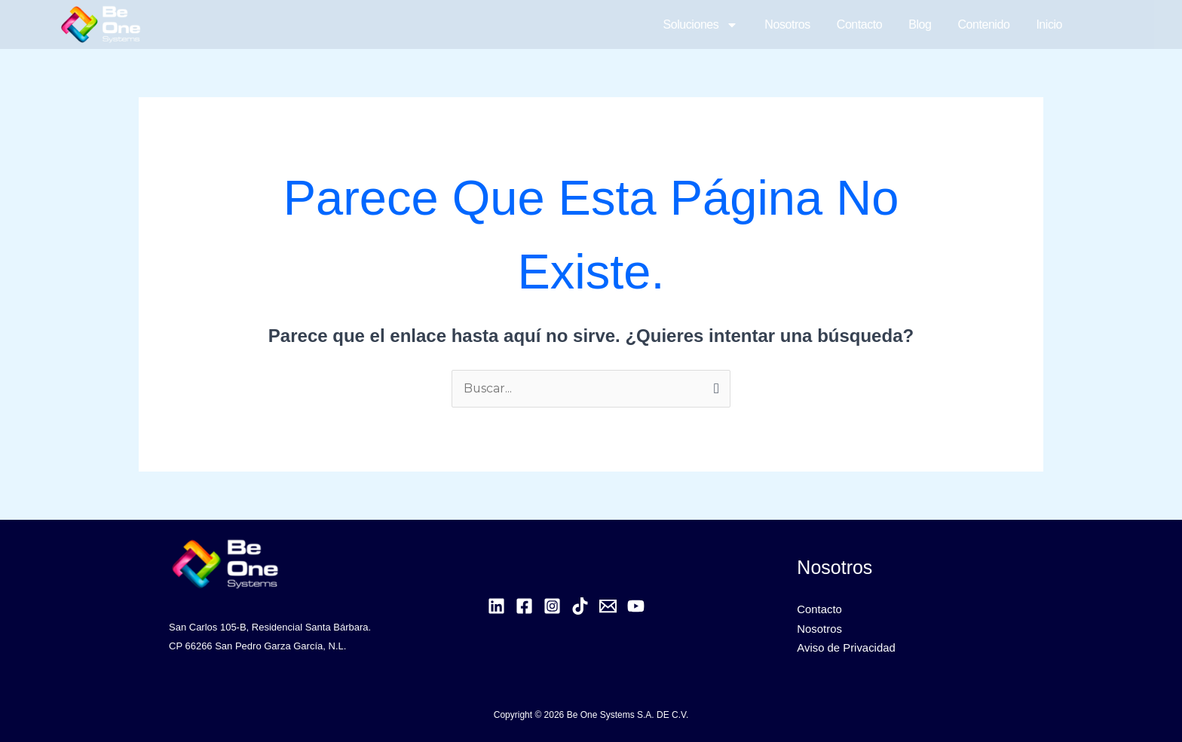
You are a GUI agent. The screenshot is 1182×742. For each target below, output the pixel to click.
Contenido (983, 24)
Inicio (1049, 24)
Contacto (859, 24)
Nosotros (787, 24)
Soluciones (701, 25)
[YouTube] (636, 606)
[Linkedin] (496, 606)
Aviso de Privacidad (846, 649)
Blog (919, 24)
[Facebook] (524, 606)
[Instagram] (552, 606)
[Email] (608, 606)
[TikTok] (580, 606)
